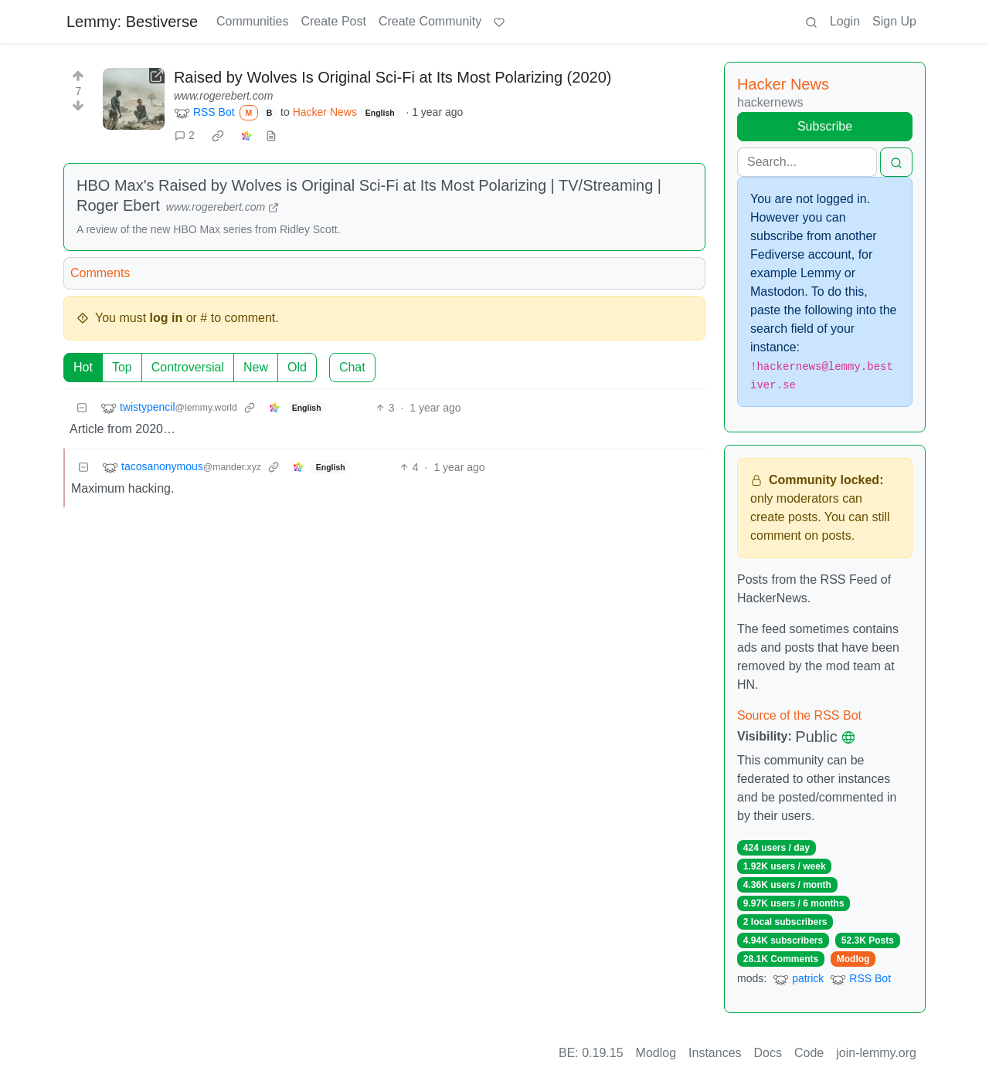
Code (809, 1052)
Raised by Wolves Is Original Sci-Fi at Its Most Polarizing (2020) (393, 77)
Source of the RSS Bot (799, 715)
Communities (252, 21)
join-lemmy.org (876, 1052)
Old (297, 367)
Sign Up (894, 21)
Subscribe (824, 126)
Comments (100, 273)
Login (845, 21)
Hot (83, 367)
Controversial (187, 367)
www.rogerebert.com (223, 96)
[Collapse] (82, 408)
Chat (352, 367)
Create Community (430, 21)
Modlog (853, 959)
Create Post (333, 21)
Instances (714, 1052)
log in (166, 317)
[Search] (807, 162)
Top (122, 367)
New (255, 367)
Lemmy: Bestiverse (132, 21)
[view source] (271, 135)
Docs (768, 1052)
